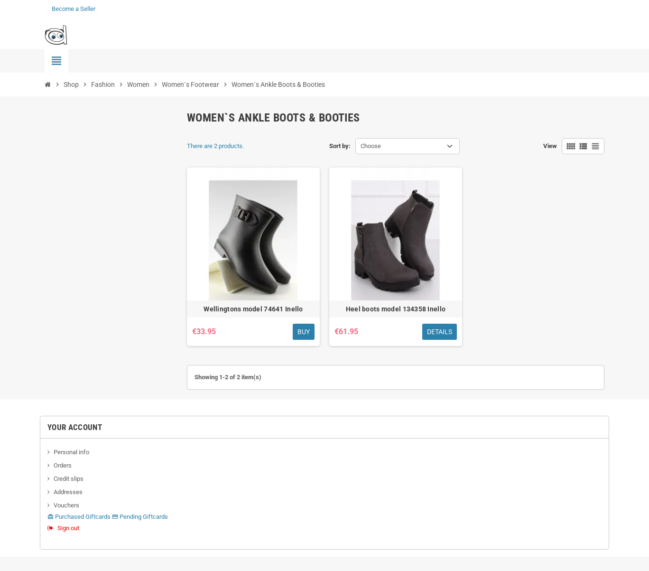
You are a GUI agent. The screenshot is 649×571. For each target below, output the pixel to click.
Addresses (68, 492)
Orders (63, 465)
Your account (74, 427)
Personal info (71, 452)
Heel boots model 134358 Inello (395, 309)
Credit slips (68, 478)
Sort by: (340, 146)
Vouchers (66, 505)
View (550, 146)
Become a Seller (73, 8)
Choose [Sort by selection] (371, 146)
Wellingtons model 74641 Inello (253, 309)
